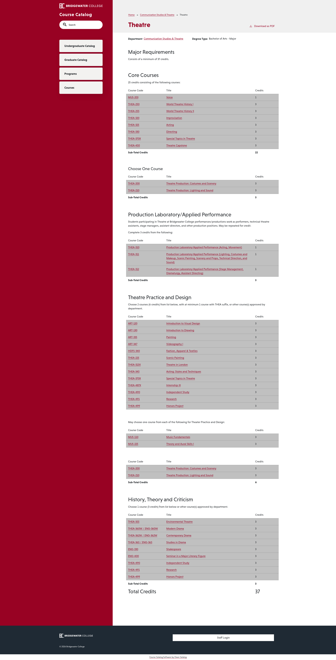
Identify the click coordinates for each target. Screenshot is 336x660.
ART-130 (132, 330)
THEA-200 (134, 183)
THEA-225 (133, 357)
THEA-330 (133, 131)
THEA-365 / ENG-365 (140, 542)
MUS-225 (133, 443)
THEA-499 (134, 405)
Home (131, 14)
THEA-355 (133, 521)
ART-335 (132, 337)
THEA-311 (133, 254)
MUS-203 (133, 97)
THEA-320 (133, 117)
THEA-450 (134, 145)
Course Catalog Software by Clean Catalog (168, 657)
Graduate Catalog (75, 60)
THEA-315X (134, 364)
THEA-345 (133, 371)
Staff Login (223, 637)
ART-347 (132, 344)
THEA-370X (134, 138)
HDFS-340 (134, 350)
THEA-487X (134, 385)
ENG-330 (133, 549)
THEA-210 (133, 190)
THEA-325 (133, 124)
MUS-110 (133, 437)
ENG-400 (133, 556)
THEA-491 (134, 399)
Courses (69, 87)
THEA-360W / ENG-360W (143, 528)
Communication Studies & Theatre (157, 14)
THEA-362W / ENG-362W (142, 535)
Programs (70, 73)
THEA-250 (133, 104)
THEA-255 (133, 111)
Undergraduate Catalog (79, 46)
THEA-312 (133, 269)
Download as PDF (262, 25)
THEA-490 (134, 392)
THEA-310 (133, 247)
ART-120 (132, 323)
